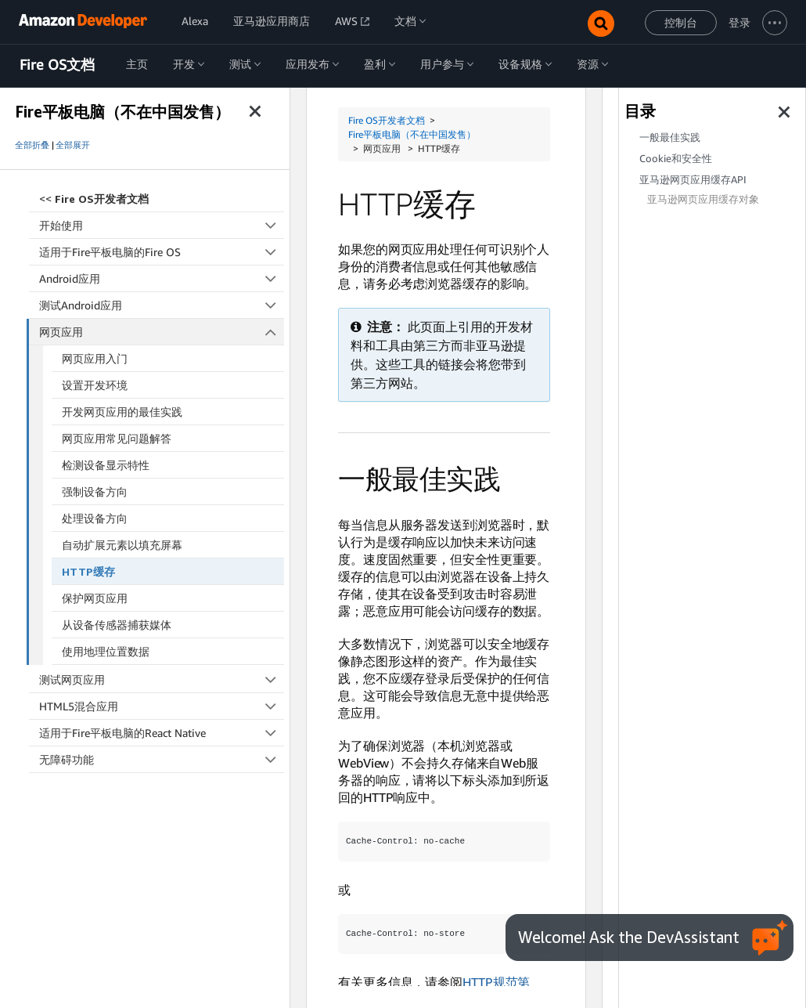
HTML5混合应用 (161, 706)
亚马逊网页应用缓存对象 (703, 199)
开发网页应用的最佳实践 (122, 411)
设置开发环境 (95, 385)
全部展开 (73, 144)
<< (94, 198)
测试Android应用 (161, 305)
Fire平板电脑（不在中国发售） (412, 134)
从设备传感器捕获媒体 (116, 624)
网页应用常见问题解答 (116, 438)
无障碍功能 (161, 759)
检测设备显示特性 (105, 464)
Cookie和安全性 (675, 158)
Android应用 (161, 278)
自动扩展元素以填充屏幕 (122, 544)
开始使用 (161, 225)
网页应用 (162, 331)
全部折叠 (32, 144)
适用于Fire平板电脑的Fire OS (161, 251)
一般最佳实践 (669, 137)
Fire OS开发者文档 (386, 120)
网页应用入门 (95, 358)
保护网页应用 (95, 598)
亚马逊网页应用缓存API (693, 180)
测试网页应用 (161, 679)
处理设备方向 (95, 518)
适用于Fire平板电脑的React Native (161, 732)
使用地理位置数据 (105, 651)
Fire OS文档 (57, 65)
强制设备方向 (95, 491)
